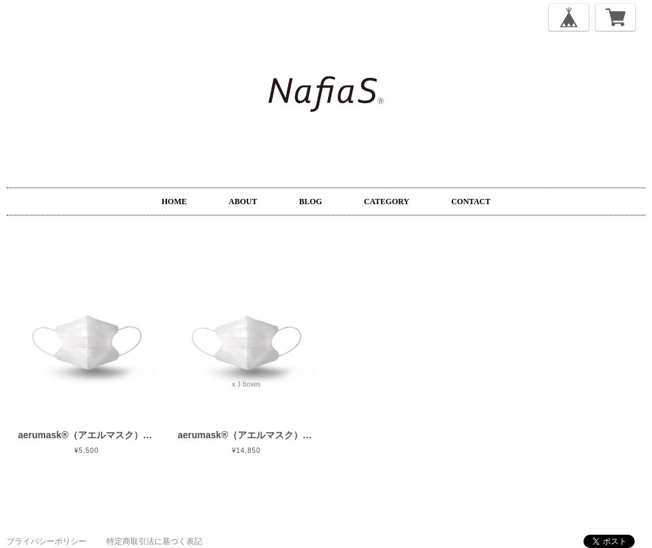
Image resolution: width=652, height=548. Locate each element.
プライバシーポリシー (46, 541)
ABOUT (243, 201)
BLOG (310, 201)
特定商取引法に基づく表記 (154, 541)
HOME (174, 201)
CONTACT (470, 201)
